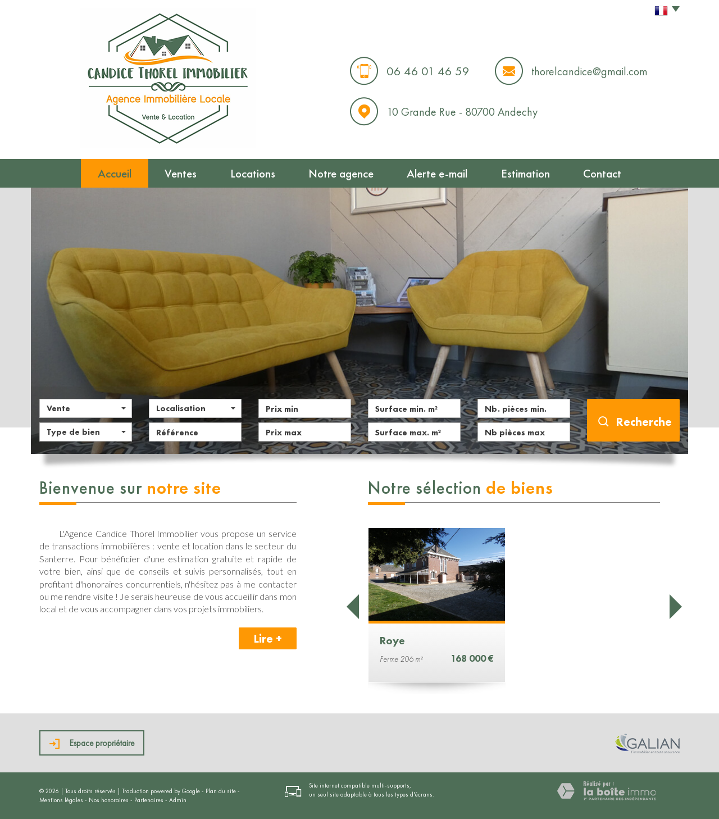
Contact (602, 173)
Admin (177, 800)
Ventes (181, 173)
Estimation (525, 173)
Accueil (114, 173)
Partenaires (148, 800)
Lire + (267, 638)
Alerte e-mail (437, 173)
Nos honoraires (109, 800)
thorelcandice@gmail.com (589, 71)
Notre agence (341, 173)
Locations (252, 173)
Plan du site (221, 791)
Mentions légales (61, 800)
